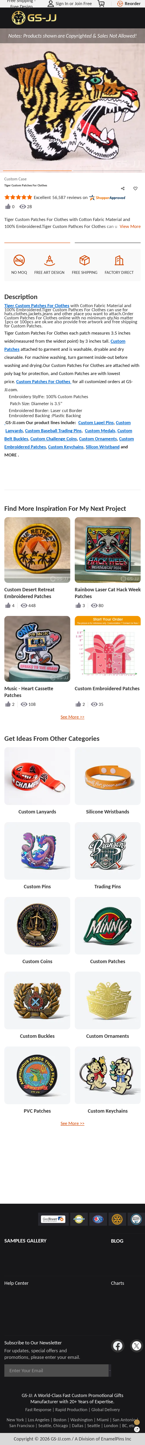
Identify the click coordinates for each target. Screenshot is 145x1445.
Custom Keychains (65, 460)
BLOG (117, 1241)
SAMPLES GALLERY (25, 1240)
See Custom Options (108, 249)
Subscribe (93, 1371)
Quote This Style (37, 249)
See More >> (72, 730)
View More (129, 226)
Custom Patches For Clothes (43, 394)
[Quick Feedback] (137, 1429)
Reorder (133, 3)
